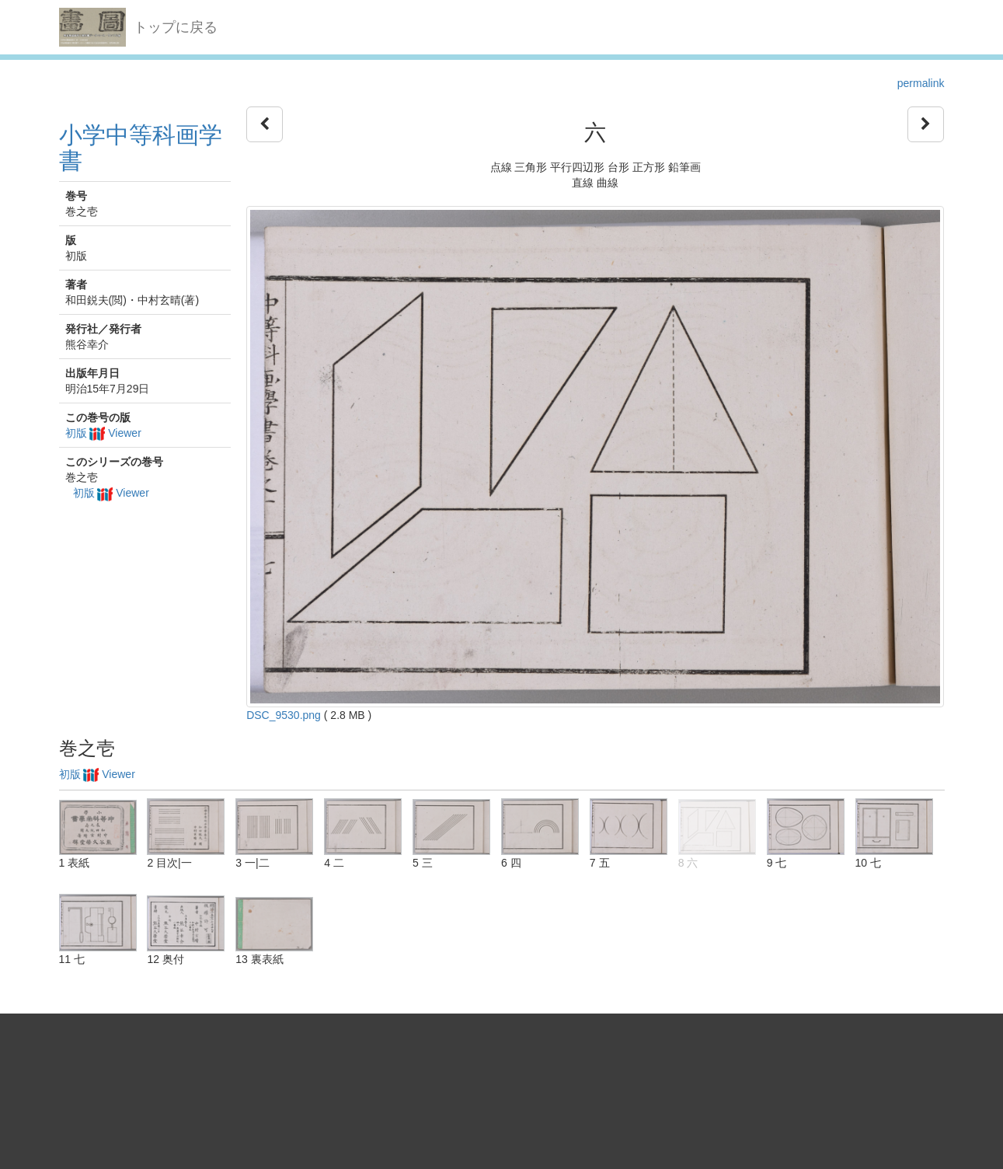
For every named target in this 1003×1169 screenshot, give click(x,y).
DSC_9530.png (283, 715)
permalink (921, 83)
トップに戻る (176, 27)
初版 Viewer (103, 433)
